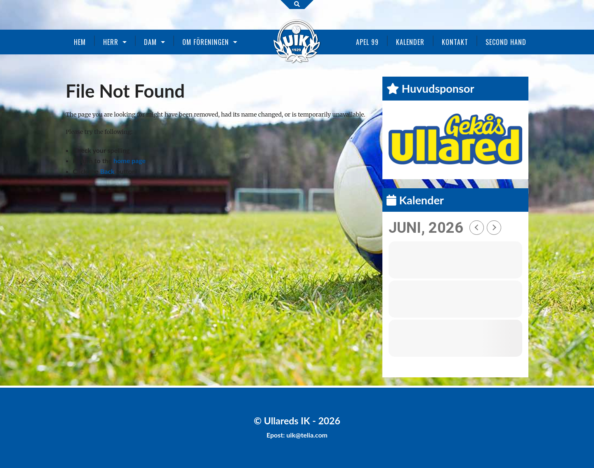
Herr (110, 42)
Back (107, 171)
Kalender (410, 42)
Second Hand (506, 42)
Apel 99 (367, 42)
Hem (80, 42)
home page (129, 160)
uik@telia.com (307, 435)
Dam (150, 42)
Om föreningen (205, 42)
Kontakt (455, 42)
